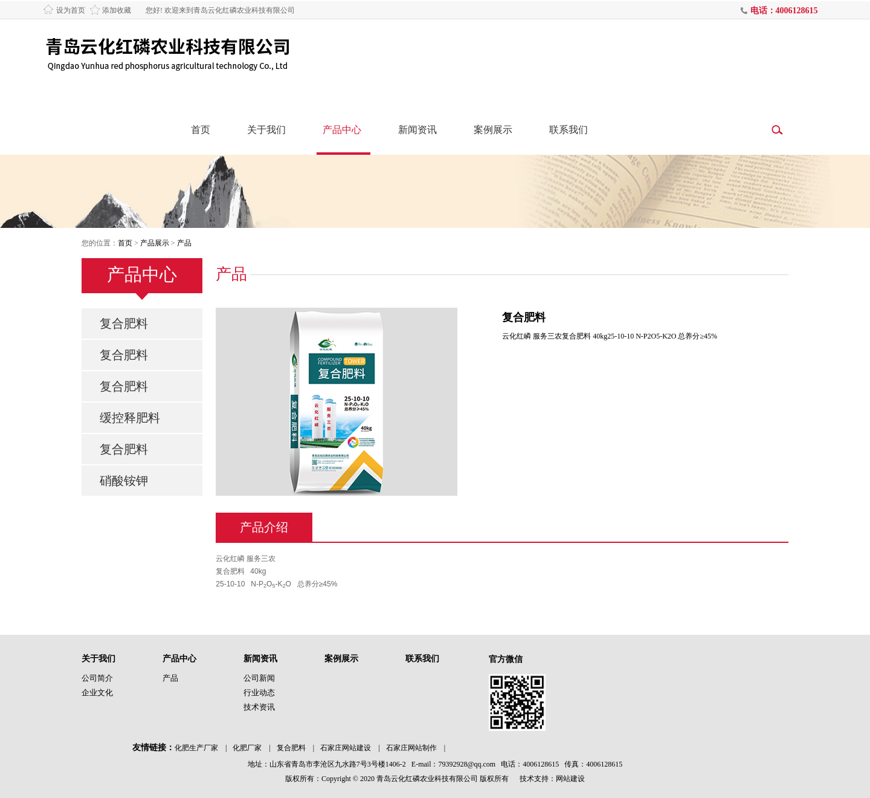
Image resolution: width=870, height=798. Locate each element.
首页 (200, 130)
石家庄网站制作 (411, 748)
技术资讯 (259, 707)
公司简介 (97, 678)
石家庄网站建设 (345, 748)
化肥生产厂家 (196, 748)
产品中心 (342, 130)
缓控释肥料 (130, 417)
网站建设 (570, 778)
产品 (184, 243)
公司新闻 (259, 678)
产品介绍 (264, 527)
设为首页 (70, 10)
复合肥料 (124, 323)
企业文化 (97, 692)
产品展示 (154, 243)
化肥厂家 (247, 748)
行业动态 (259, 692)
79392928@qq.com (466, 764)
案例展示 (493, 130)
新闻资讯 (417, 130)
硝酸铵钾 (124, 480)
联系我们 (568, 130)
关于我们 (266, 130)
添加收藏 (116, 10)
